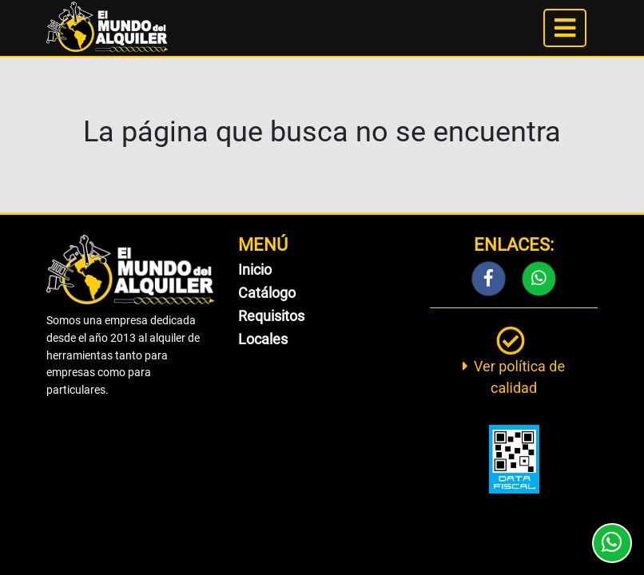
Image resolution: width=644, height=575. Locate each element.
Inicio (255, 269)
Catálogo (267, 292)
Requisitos (271, 315)
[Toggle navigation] (564, 28)
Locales (263, 339)
